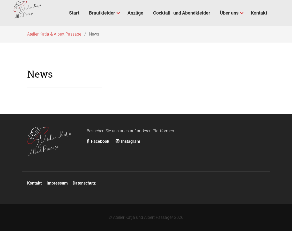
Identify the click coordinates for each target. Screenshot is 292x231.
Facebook (98, 141)
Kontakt (34, 183)
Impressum (57, 183)
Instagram (128, 141)
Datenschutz (84, 183)
